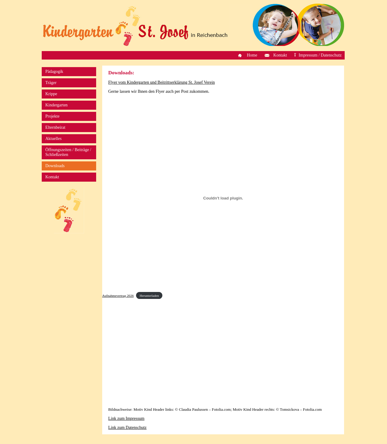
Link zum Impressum (126, 418)
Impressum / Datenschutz (320, 55)
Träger (51, 82)
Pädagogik (54, 71)
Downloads (55, 166)
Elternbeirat (55, 127)
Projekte (52, 116)
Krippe (51, 94)
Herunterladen (149, 295)
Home (252, 55)
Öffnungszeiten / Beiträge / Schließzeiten (68, 152)
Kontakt (280, 55)
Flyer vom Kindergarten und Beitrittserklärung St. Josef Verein (161, 82)
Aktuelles (53, 138)
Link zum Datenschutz (127, 427)
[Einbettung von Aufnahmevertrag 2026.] (223, 198)
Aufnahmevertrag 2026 (118, 295)
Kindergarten (56, 105)
